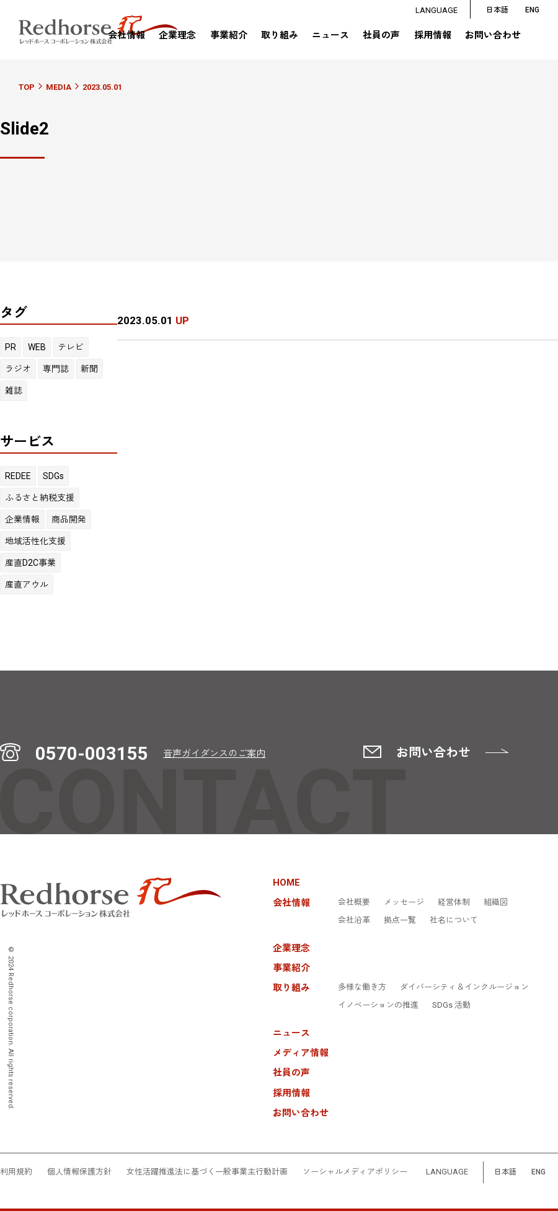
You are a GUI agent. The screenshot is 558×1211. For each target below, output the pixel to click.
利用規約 (16, 1172)
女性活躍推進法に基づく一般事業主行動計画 (207, 1172)
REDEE (18, 476)
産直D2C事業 (30, 563)
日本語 (497, 10)
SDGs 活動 (451, 1005)
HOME (286, 883)
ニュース (330, 35)
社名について (454, 920)
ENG (538, 1172)
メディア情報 (301, 1053)
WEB (37, 347)
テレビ (71, 347)
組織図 (496, 902)
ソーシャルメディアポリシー (355, 1172)
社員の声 (381, 35)
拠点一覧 (400, 920)
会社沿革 (354, 920)
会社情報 (126, 35)
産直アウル (26, 584)
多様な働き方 (362, 987)
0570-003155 (91, 753)
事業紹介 (228, 35)
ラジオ (18, 369)
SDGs (53, 476)
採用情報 (432, 35)
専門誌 (56, 369)
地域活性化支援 (35, 541)
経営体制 (454, 902)
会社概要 (354, 902)
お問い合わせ (493, 35)
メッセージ (404, 902)
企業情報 (22, 519)
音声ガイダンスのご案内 (214, 753)
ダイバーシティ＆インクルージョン (464, 987)
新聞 (89, 369)
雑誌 (13, 390)
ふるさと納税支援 (39, 498)
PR (10, 347)
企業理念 (177, 35)
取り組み (279, 35)
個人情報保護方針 (79, 1172)
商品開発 (68, 519)
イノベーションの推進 (378, 1005)
